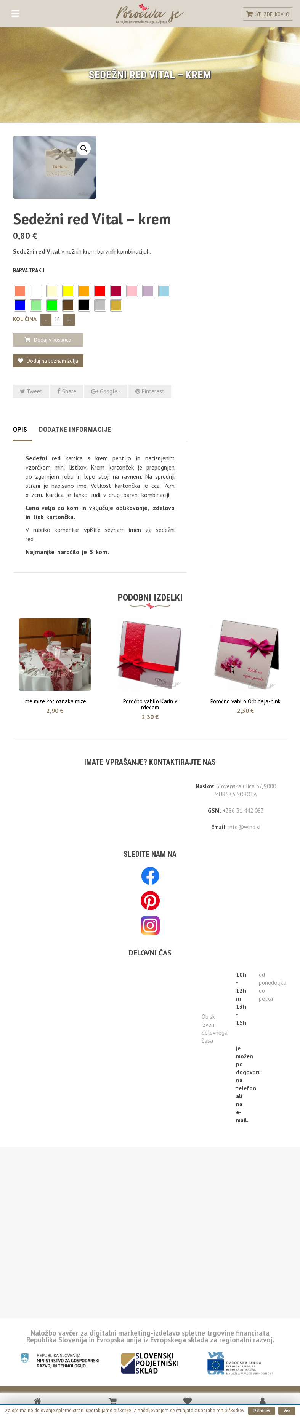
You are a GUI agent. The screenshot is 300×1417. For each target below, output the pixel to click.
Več (287, 1410)
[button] (20, 291)
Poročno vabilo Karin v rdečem (150, 704)
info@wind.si (244, 827)
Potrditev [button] (261, 1410)
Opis (20, 429)
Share (66, 391)
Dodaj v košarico (52, 339)
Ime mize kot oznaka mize (54, 701)
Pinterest (149, 391)
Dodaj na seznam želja (51, 360)
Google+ (105, 391)
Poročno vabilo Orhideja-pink (245, 701)
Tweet (31, 391)
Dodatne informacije (75, 429)
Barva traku (29, 270)
